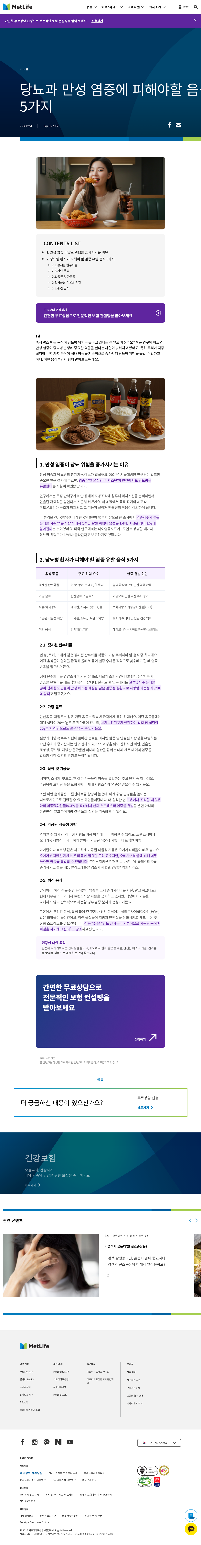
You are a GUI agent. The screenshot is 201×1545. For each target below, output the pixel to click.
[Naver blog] (58, 1442)
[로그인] (183, 6)
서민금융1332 (27, 1501)
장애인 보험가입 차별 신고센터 (96, 1494)
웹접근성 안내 (89, 1479)
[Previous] (190, 1220)
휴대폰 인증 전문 (93, 1515)
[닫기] (195, 20)
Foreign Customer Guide (34, 1522)
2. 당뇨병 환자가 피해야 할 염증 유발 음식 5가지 (80, 258)
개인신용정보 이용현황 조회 (63, 1472)
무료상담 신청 (26, 1371)
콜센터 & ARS (27, 1379)
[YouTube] (70, 1442)
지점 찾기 (131, 1372)
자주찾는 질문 (133, 1379)
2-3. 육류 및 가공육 (63, 276)
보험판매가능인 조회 (30, 1409)
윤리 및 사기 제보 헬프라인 (59, 1494)
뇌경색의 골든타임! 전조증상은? (126, 1246)
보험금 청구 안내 (135, 1395)
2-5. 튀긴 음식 (60, 288)
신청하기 (97, 20)
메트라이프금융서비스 (98, 1371)
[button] (91, 7)
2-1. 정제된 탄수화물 (65, 265)
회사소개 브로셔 (135, 1403)
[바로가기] (145, 1107)
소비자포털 (25, 1387)
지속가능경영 (59, 1387)
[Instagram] (35, 1442)
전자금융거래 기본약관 (64, 1479)
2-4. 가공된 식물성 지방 (66, 282)
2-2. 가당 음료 (60, 270)
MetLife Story (60, 1394)
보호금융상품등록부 (94, 1472)
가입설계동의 (27, 1515)
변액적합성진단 (48, 1515)
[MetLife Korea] (34, 1347)
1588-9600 (26, 1458)
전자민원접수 (26, 1394)
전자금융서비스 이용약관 (33, 1479)
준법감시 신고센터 (29, 1494)
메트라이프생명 (61, 1379)
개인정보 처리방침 (31, 1473)
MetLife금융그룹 (61, 1371)
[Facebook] (23, 1442)
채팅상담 (24, 1402)
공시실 (130, 1364)
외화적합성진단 (70, 1515)
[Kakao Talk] (46, 1442)
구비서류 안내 (133, 1387)
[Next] (196, 1220)
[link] (170, 125)
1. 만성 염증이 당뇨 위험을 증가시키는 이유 (77, 252)
